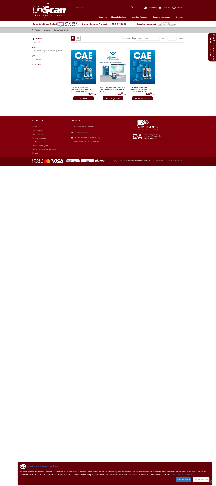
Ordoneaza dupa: (129, 38)
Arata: (164, 38)
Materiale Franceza (139, 17)
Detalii (84, 98)
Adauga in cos (114, 98)
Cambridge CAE (61, 30)
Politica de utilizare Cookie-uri (44, 149)
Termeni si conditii (39, 138)
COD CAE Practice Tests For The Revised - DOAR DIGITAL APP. (113, 89)
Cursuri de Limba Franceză (105, 24)
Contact (179, 17)
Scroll (212, 482)
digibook (37, 42)
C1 (35, 68)
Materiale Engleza (118, 17)
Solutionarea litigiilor (40, 146)
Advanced (37, 59)
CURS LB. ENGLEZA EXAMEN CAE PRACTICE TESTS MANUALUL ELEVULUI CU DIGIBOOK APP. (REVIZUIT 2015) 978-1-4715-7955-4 (83, 89)
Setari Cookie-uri (201, 479)
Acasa (37, 30)
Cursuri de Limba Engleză (55, 24)
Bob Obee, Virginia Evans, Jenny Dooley (48, 50)
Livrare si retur (37, 134)
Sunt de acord (183, 479)
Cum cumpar (37, 130)
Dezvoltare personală (157, 24)
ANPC (34, 142)
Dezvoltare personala (161, 17)
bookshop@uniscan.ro (82, 132)
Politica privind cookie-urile (182, 474)
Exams (47, 30)
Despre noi (103, 17)
